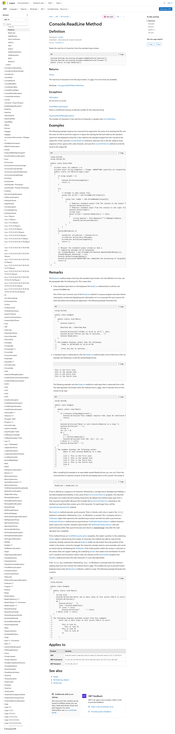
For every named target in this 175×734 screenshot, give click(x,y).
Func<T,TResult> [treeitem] (10, 219)
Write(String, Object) (61, 680)
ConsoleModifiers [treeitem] (10, 84)
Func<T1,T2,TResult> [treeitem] (11, 223)
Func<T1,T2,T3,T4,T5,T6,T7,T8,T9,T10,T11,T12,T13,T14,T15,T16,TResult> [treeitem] (16, 290)
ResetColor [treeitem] (11, 33)
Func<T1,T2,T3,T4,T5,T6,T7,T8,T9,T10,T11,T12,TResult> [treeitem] (16, 266)
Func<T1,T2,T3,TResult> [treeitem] (12, 226)
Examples (151, 24)
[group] (87, 211)
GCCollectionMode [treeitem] (10, 298)
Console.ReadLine (77, 140)
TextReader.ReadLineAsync (99, 521)
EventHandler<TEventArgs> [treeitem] (14, 184)
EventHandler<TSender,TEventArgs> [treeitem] (16, 188)
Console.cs (58, 42)
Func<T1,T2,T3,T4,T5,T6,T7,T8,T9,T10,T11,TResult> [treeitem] (16, 260)
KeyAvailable (104, 554)
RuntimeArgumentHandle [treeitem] (13, 615)
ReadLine (55, 278)
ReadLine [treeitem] (11, 30)
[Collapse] (27, 15)
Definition (151, 21)
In (106, 515)
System (60, 37)
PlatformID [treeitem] (8, 577)
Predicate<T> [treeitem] (9, 583)
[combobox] (15, 19)
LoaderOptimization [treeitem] (11, 451)
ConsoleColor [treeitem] (9, 74)
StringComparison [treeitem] (10, 660)
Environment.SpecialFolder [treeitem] (13, 169)
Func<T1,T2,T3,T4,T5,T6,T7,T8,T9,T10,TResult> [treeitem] (16, 254)
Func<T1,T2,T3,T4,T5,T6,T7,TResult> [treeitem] (16, 239)
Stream (52, 539)
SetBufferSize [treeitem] (12, 36)
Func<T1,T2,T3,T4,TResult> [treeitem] (13, 229)
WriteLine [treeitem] (11, 61)
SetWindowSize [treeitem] (13, 55)
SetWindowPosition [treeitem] (14, 52)
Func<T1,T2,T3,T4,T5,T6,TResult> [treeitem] (15, 235)
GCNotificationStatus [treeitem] (11, 311)
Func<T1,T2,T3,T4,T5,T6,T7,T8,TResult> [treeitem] (17, 243)
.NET (56, 17)
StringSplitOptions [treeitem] (10, 666)
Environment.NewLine (96, 494)
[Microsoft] (4, 3)
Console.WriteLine (102, 144)
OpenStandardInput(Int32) (59, 507)
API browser (65, 17)
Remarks (151, 27)
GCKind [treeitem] (7, 304)
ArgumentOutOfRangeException (61, 115)
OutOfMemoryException (58, 106)
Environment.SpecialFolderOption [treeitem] (15, 172)
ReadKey (52, 557)
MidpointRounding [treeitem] (10, 494)
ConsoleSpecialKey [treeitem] (10, 87)
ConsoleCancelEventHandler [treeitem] (14, 71)
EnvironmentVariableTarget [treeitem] (13, 175)
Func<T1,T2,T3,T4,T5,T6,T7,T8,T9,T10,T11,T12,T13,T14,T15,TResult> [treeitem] (16, 284)
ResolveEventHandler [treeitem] (11, 612)
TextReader (53, 518)
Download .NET (165, 9)
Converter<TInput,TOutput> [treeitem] (14, 103)
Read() (55, 676)
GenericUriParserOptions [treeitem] (12, 317)
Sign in (170, 3)
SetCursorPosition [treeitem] (14, 39)
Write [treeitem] (10, 58)
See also (151, 32)
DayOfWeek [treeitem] (8, 122)
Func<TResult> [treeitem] (9, 216)
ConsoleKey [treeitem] (8, 77)
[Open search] (164, 3)
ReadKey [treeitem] (11, 26)
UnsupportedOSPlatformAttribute (71, 85)
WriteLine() (57, 683)
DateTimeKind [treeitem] (9, 115)
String (51, 74)
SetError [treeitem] (11, 42)
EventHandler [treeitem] (9, 181)
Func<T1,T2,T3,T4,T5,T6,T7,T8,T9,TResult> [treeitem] (16, 249)
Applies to (151, 30)
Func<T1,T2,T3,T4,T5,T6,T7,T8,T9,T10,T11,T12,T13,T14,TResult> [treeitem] (16, 278)
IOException (53, 97)
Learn (51, 17)
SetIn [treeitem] (10, 45)
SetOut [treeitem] (10, 49)
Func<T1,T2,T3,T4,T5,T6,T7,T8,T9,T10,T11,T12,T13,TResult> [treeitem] (16, 272)
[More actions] (124, 17)
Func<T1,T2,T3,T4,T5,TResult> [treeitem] (14, 232)
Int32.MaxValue (109, 119)
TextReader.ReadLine (57, 521)
